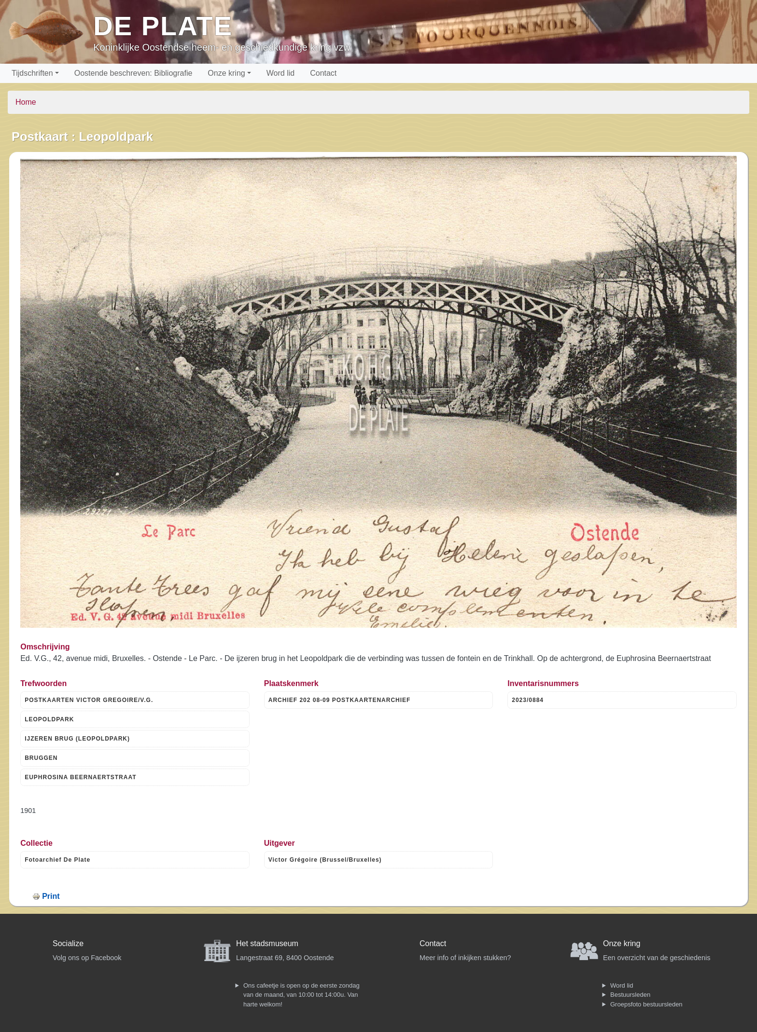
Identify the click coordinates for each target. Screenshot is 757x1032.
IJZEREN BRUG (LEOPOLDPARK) (77, 738)
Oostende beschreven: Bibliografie (133, 73)
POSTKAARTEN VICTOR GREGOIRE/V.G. (89, 700)
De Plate (163, 26)
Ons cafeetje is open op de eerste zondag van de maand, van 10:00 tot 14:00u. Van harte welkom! (301, 995)
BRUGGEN (41, 758)
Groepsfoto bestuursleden (646, 1004)
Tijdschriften (32, 73)
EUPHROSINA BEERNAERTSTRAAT (80, 777)
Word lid (280, 73)
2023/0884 (528, 700)
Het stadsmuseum (267, 943)
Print (50, 896)
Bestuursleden (630, 994)
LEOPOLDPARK (49, 719)
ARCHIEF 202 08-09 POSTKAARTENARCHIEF (339, 700)
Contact (323, 73)
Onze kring (226, 73)
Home (25, 102)
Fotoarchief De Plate (57, 859)
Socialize (68, 943)
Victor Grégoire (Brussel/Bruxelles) (325, 859)
